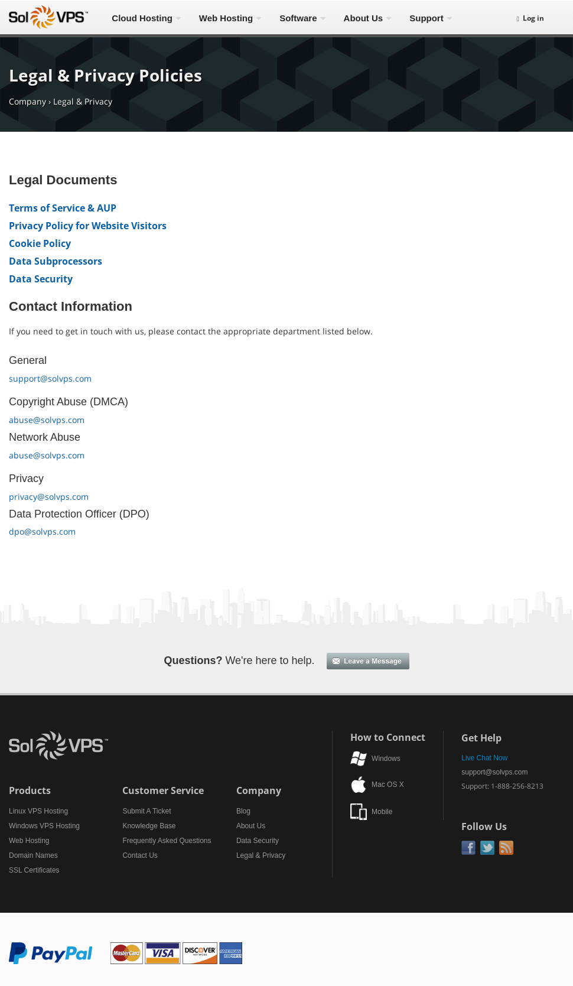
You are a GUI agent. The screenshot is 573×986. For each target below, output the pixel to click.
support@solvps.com (50, 378)
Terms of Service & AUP (62, 207)
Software (298, 18)
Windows (386, 758)
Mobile (382, 812)
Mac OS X (388, 784)
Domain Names (33, 855)
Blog (243, 811)
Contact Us (139, 855)
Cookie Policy (40, 243)
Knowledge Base (148, 826)
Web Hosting (226, 18)
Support (426, 18)
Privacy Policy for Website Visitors (88, 225)
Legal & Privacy (82, 101)
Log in (530, 18)
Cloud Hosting (142, 18)
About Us (363, 18)
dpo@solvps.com (42, 531)
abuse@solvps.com (46, 419)
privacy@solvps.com (49, 496)
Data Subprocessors (55, 261)
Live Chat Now (484, 758)
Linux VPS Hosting (38, 811)
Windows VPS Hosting (44, 826)
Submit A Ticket (146, 811)
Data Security (41, 278)
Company (27, 101)
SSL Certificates (34, 870)
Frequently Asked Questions (166, 841)
